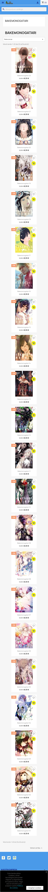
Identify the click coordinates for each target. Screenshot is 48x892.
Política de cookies (16, 887)
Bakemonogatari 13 (24, 399)
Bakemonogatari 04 (24, 723)
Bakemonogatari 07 (24, 615)
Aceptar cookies (34, 888)
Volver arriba (36, 848)
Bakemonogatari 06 (24, 651)
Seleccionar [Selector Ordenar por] (24, 39)
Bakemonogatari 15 (24, 327)
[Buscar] (24, 9)
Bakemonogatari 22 (24, 76)
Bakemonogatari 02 (24, 795)
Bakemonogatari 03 (24, 759)
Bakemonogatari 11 (24, 471)
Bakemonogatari (16, 21)
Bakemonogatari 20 (24, 147)
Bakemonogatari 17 (24, 255)
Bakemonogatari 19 (24, 183)
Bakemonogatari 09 (24, 543)
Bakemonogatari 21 (24, 111)
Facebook (3, 857)
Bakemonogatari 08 (24, 579)
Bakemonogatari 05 (24, 687)
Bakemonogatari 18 (24, 219)
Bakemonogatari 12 (24, 435)
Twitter (9, 857)
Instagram (14, 857)
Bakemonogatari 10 (24, 507)
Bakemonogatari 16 (24, 291)
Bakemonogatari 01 (24, 831)
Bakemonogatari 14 (24, 363)
